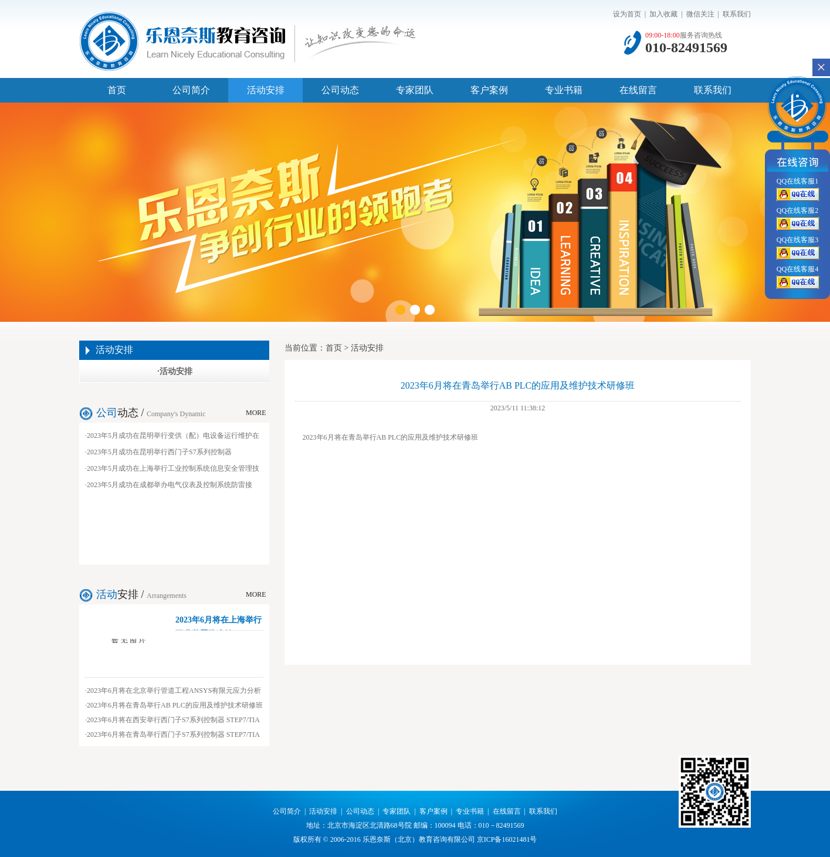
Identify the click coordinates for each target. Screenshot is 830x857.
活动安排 (265, 90)
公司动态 (340, 90)
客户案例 (489, 90)
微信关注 (700, 14)
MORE (256, 413)
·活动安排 (174, 371)
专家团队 (414, 90)
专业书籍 (563, 90)
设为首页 (627, 14)
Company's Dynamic (176, 414)
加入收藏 (663, 14)
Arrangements (167, 595)
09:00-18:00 (662, 35)
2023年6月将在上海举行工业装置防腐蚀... (218, 623)
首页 (116, 90)
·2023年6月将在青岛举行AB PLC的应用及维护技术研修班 (174, 705)
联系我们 (737, 14)
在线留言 (638, 90)
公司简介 (191, 90)
